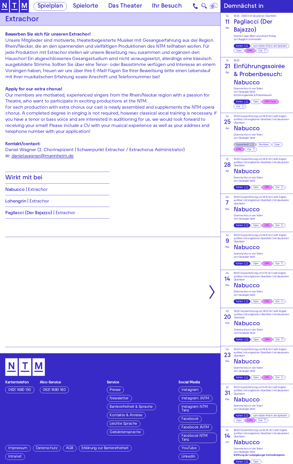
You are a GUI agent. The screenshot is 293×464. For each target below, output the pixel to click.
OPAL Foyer (270, 102)
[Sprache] (214, 6)
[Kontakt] (196, 6)
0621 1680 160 (54, 390)
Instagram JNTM (195, 399)
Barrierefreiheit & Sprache (131, 407)
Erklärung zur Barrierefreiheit (104, 448)
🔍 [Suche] (204, 7)
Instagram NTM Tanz (195, 409)
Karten (239, 46)
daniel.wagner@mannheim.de (42, 156)
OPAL (250, 51)
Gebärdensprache (125, 432)
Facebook (190, 419)
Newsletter (119, 399)
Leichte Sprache (123, 424)
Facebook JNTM (195, 428)
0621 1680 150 (19, 390)
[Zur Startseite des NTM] (14, 6)
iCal (260, 51)
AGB (69, 448)
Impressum (17, 448)
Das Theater (125, 6)
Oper (239, 51)
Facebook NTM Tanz (194, 438)
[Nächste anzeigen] (212, 292)
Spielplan (50, 6)
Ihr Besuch (167, 6)
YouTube (189, 448)
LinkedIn (188, 457)
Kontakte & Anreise (126, 415)
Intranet (15, 457)
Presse (115, 390)
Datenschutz (46, 448)
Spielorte (85, 6)
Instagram (190, 390)
